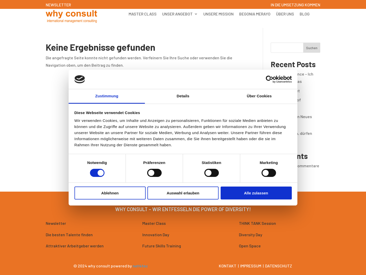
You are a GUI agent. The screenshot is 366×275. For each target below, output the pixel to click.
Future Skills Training (161, 245)
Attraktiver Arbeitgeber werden (75, 245)
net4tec (140, 265)
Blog (305, 14)
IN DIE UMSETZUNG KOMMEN (295, 4)
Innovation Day (155, 234)
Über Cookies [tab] (259, 96)
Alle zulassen (256, 193)
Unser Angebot (177, 14)
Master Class (143, 14)
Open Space (250, 245)
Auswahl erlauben (183, 193)
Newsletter (56, 223)
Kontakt (227, 265)
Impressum (250, 265)
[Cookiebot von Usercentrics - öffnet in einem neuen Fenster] (269, 79)
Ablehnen (109, 193)
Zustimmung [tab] (106, 96)
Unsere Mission (218, 14)
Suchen (311, 48)
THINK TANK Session (257, 223)
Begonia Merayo (254, 14)
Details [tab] (183, 96)
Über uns (285, 14)
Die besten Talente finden (69, 234)
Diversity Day (250, 234)
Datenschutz (278, 265)
